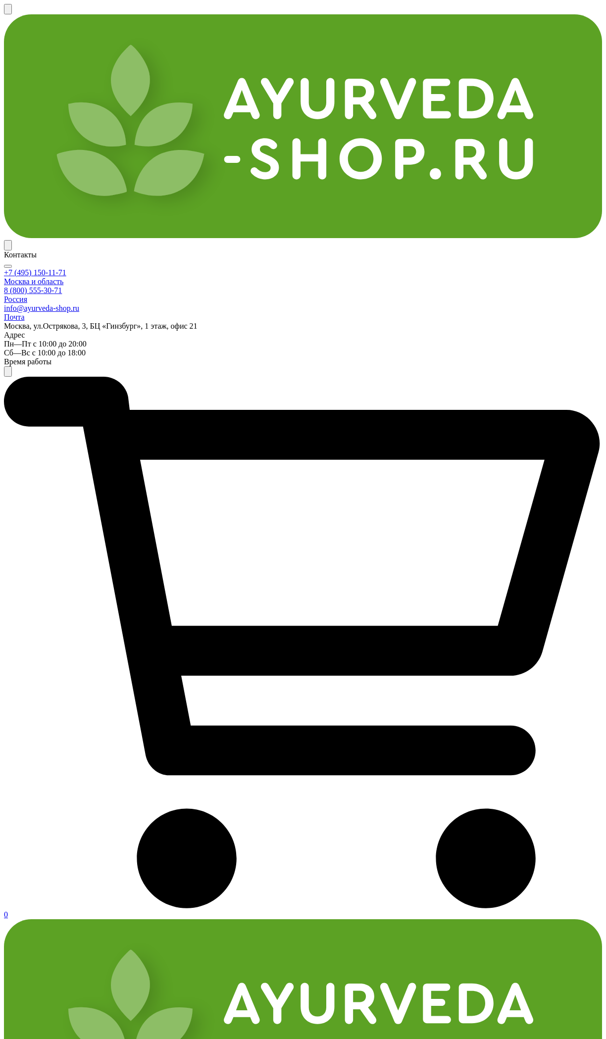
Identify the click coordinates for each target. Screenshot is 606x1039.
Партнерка (363, 12)
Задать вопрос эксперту (552, 89)
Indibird (45, 288)
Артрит (45, 601)
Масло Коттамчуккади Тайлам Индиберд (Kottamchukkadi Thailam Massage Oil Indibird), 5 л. (224, 622)
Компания (230, 830)
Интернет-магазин (51, 830)
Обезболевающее (63, 685)
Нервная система (62, 533)
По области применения (226, 89)
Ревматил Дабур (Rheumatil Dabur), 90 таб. (367, 355)
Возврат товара (142, 879)
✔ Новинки (357, 88)
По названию (147, 89)
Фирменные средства (70, 342)
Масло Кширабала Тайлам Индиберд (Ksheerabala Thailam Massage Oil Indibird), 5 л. (522, 365)
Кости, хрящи (56, 474)
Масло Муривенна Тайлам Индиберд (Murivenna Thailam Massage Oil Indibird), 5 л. (372, 617)
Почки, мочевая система (75, 503)
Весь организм (58, 459)
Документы (331, 830)
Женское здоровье (65, 518)
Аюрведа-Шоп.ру (44, 1009)
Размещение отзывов (153, 863)
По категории (38, 89)
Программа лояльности (293, 12)
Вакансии (229, 879)
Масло (43, 383)
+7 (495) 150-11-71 (412, 46)
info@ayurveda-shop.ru (500, 867)
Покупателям (138, 830)
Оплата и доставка (211, 12)
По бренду (93, 89)
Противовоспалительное (76, 699)
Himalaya (47, 273)
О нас (221, 847)
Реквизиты (231, 863)
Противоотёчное (62, 714)
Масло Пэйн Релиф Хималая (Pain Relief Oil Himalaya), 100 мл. (220, 360)
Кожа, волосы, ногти (69, 548)
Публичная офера (343, 847)
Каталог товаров (45, 847)
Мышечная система (66, 489)
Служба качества (145, 894)
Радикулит (51, 631)
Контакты (410, 12)
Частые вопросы (143, 847)
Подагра (46, 616)
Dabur (42, 258)
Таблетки (48, 398)
